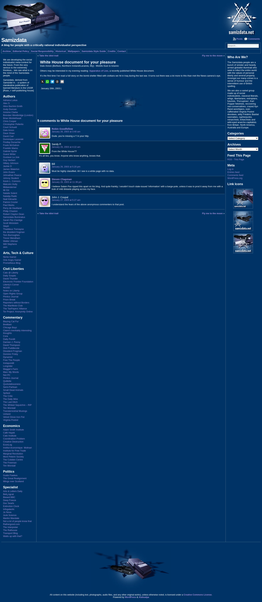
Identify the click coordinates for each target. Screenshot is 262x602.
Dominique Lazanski (13, 139)
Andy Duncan (10, 109)
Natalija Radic (10, 196)
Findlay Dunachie (11, 142)
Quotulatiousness (11, 384)
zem (5, 247)
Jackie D (7, 166)
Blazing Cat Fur (10, 321)
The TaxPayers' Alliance (15, 308)
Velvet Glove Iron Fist (13, 417)
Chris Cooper (9, 121)
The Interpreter (10, 527)
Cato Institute (9, 435)
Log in (230, 169)
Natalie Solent (10, 193)
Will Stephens (10, 244)
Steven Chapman (62, 179)
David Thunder (10, 278)
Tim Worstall (9, 408)
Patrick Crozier (10, 202)
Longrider (8, 366)
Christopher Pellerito (13, 124)
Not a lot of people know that (17, 521)
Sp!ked (6, 393)
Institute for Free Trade (14, 450)
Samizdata (13, 40)
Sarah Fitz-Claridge (12, 220)
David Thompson (11, 345)
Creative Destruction (13, 441)
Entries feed (233, 172)
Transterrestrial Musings (15, 411)
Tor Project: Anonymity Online (18, 311)
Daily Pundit (9, 339)
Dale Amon (8, 130)
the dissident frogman (13, 232)
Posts (239, 39)
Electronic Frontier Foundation (18, 281)
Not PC (6, 375)
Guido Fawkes (10, 475)
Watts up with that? (12, 536)
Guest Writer (9, 154)
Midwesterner (10, 187)
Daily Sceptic (9, 275)
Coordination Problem (14, 438)
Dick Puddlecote (11, 348)
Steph (6, 226)
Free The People (11, 360)
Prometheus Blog (11, 263)
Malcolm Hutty (10, 184)
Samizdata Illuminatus (14, 217)
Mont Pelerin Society (13, 456)
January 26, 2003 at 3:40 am (66, 131)
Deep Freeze (9, 500)
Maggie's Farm (10, 369)
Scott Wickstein (10, 223)
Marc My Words (11, 372)
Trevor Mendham (11, 238)
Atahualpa (144, 597)
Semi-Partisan (10, 387)
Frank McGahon (11, 145)
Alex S (6, 103)
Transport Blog (10, 533)
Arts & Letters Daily (12, 491)
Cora (5, 336)
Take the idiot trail (48, 55)
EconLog (7, 444)
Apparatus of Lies (98, 70)
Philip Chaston (10, 211)
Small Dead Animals (13, 390)
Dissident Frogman (12, 351)
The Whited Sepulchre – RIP (17, 405)
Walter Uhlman (10, 241)
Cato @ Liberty (10, 272)
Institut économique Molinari (17, 447)
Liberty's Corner (11, 284)
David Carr (8, 136)
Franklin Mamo (10, 148)
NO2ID (6, 287)
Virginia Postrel (10, 420)
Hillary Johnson (10, 163)
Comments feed (235, 175)
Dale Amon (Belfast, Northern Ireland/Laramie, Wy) (67, 66)
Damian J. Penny (11, 342)
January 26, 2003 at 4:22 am (66, 147)
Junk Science (9, 515)
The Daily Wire (10, 399)
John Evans (9, 172)
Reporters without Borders (16, 302)
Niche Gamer (9, 257)
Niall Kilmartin (10, 199)
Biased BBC (9, 497)
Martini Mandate (11, 518)
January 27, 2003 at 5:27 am (66, 200)
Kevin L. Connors (11, 181)
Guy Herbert (9, 160)
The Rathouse (10, 530)
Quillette (7, 381)
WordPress (130, 597)
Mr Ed (6, 190)
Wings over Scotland (13, 481)
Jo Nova (7, 512)
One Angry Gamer (12, 260)
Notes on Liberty (11, 290)
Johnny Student (11, 178)
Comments (254, 39)
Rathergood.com (11, 524)
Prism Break (9, 299)
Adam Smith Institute (13, 429)
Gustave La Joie (11, 157)
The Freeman (10, 462)
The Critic (8, 396)
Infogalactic (8, 509)
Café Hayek (9, 432)
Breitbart (7, 324)
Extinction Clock (11, 506)
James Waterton (11, 169)
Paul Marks (8, 205)
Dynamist (7, 357)
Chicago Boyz (10, 327)
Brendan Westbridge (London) (18, 115)
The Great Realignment (14, 478)
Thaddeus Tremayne (13, 229)
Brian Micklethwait (12, 118)
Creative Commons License (198, 595)
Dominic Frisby (10, 354)
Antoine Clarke (10, 112)
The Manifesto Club (13, 305)
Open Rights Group (12, 293)
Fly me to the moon (212, 55)
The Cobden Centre (13, 459)
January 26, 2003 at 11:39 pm (67, 182)
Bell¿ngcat (8, 494)
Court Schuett (10, 127)
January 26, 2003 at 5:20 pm (66, 166)
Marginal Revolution (13, 453)
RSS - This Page (235, 159)
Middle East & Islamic (107, 66)
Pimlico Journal (10, 296)
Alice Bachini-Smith (12, 106)
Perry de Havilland (12, 208)
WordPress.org (234, 178)
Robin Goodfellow (62, 128)
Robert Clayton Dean (13, 214)
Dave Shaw (8, 133)
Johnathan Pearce (12, 175)
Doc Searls (8, 503)
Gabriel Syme (10, 151)
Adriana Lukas (10, 100)
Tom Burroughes (11, 235)
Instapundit (8, 363)
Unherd (6, 414)
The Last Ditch (10, 402)
